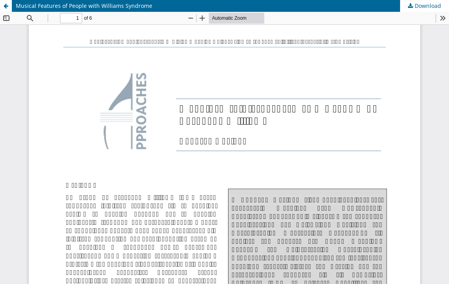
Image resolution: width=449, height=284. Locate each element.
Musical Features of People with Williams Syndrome (84, 5)
